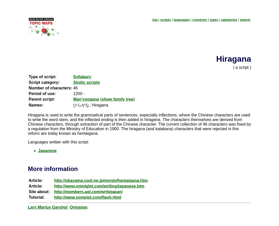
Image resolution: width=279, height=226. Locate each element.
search (245, 20)
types (214, 20)
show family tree (118, 99)
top (154, 20)
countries (199, 20)
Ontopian (78, 207)
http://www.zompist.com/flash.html (87, 197)
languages (182, 20)
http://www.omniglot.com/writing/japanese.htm (99, 186)
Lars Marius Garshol (48, 207)
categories (229, 20)
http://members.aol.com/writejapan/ (88, 192)
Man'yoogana (86, 99)
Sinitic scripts (86, 82)
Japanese (47, 151)
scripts (165, 20)
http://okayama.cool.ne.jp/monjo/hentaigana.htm (101, 180)
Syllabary (82, 77)
